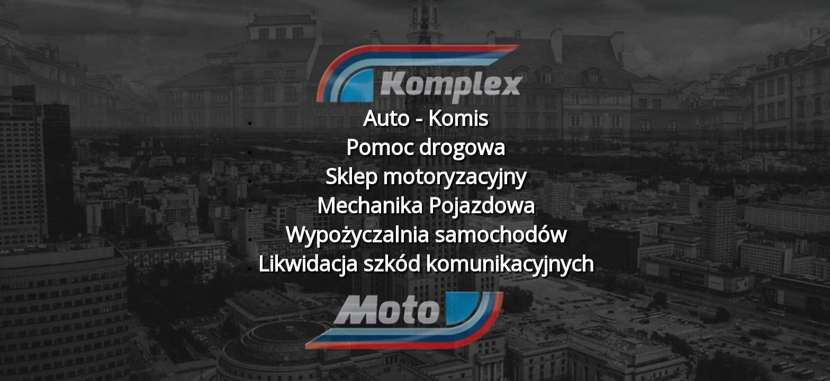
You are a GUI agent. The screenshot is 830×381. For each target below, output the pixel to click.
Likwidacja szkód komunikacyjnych (426, 263)
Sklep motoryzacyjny (425, 175)
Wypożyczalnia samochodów (425, 234)
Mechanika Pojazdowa (426, 205)
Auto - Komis (425, 117)
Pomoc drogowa (426, 146)
